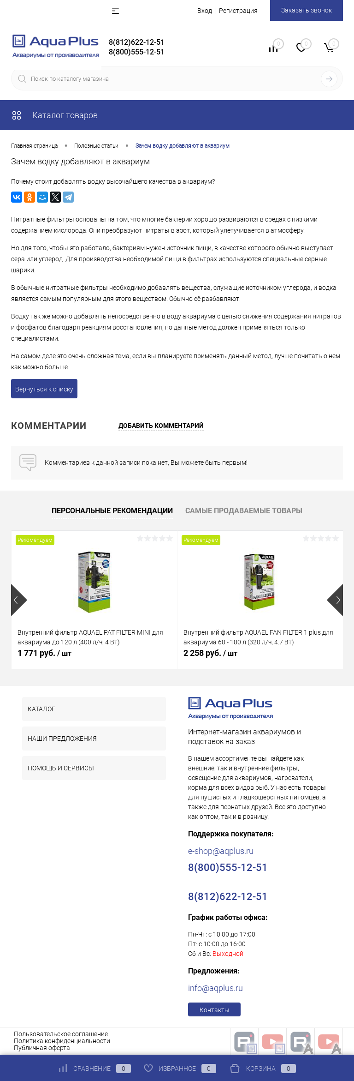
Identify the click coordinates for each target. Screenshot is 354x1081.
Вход (204, 10)
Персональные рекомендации (112, 510)
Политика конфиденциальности (62, 1041)
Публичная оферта (42, 1047)
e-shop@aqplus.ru (221, 851)
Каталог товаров (54, 115)
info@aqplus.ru (215, 988)
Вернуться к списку (44, 389)
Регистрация (238, 10)
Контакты (215, 1010)
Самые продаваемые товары (243, 510)
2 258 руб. (210, 653)
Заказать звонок (306, 10)
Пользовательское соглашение (61, 1034)
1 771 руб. (44, 653)
